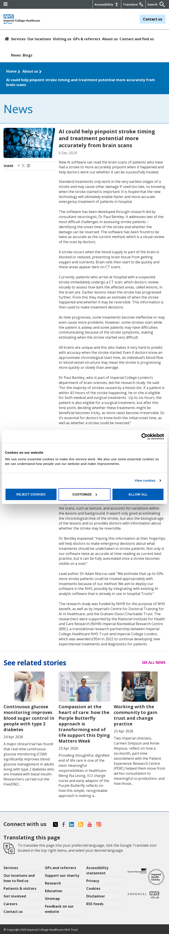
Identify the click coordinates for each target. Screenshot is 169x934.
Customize (84, 494)
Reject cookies (31, 494)
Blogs (27, 55)
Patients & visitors (20, 888)
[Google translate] (133, 4)
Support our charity (62, 875)
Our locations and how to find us (19, 878)
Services (18, 39)
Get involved (15, 896)
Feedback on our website (59, 909)
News (16, 55)
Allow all (138, 494)
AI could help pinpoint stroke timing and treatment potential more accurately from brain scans (80, 82)
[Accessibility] (107, 4)
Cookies (93, 888)
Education (53, 890)
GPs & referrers (86, 39)
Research (53, 883)
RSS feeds (94, 903)
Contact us (152, 19)
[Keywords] (152, 4)
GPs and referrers (60, 867)
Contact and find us (136, 39)
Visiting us (62, 39)
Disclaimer (95, 896)
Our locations (39, 39)
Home (11, 71)
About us (110, 39)
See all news (153, 662)
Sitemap (52, 898)
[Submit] (161, 4)
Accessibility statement (97, 870)
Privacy (92, 880)
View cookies (144, 480)
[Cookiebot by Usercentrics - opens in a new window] (144, 436)
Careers (10, 903)
